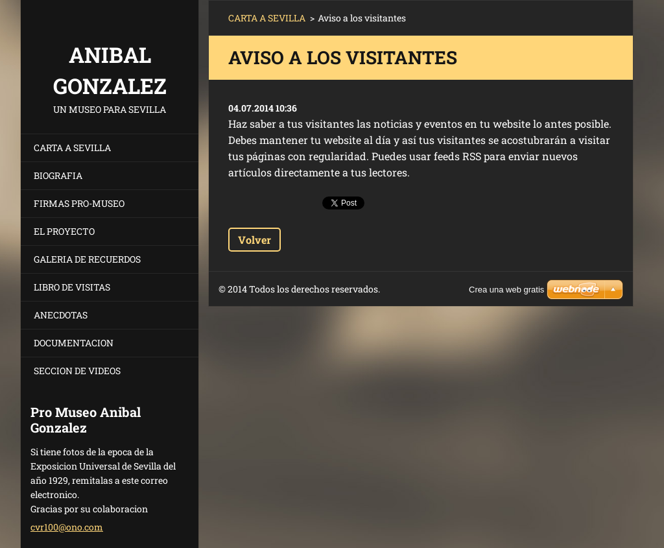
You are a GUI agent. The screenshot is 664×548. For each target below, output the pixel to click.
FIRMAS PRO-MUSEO (79, 203)
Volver (254, 239)
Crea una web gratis (506, 289)
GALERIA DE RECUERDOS (87, 259)
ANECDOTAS (61, 315)
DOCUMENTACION (73, 343)
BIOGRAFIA (58, 175)
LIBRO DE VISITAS (72, 287)
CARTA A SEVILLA (72, 147)
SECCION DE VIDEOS (77, 370)
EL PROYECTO (64, 231)
